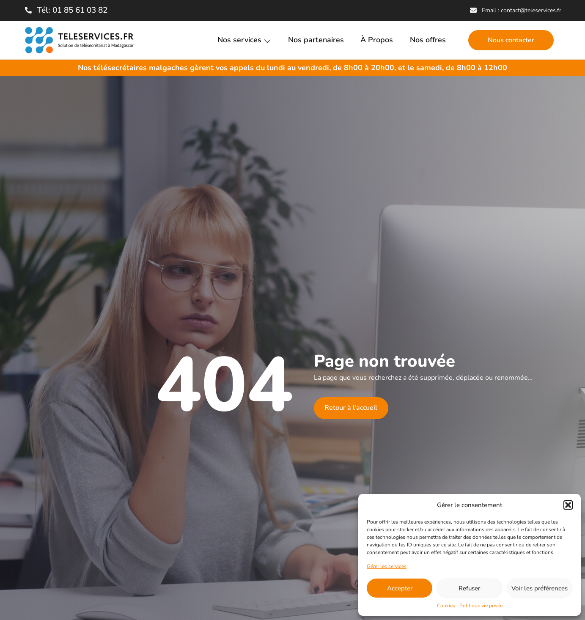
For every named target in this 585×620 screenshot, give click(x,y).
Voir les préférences (539, 588)
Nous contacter (511, 40)
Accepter (399, 588)
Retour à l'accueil (350, 408)
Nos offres (428, 40)
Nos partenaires (315, 40)
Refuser (469, 588)
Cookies (446, 605)
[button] (568, 505)
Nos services (244, 40)
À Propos (376, 40)
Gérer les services (386, 566)
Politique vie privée (481, 605)
